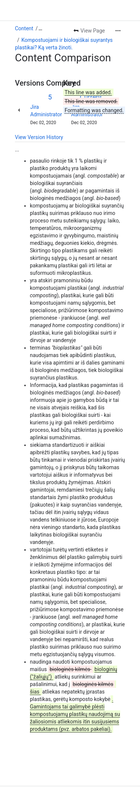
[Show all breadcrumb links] (40, 7)
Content (24, 7)
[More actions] (118, 9)
